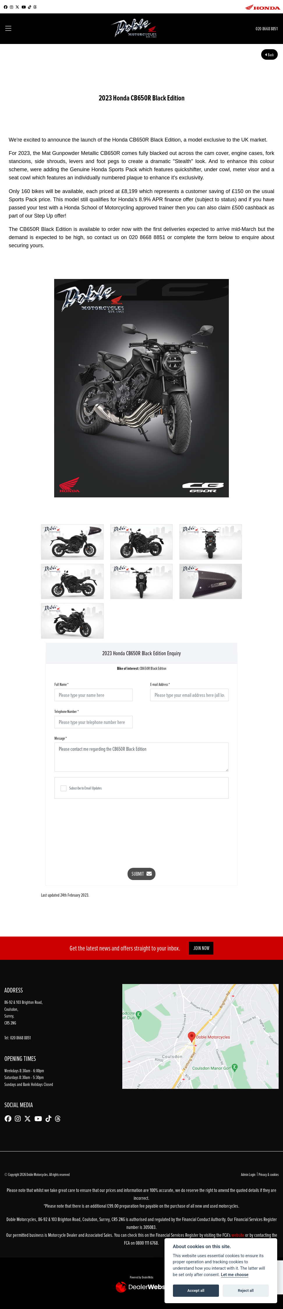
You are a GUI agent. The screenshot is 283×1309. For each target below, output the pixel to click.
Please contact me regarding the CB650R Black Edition (141, 757)
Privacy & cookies (269, 1174)
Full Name (61, 684)
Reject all (246, 1290)
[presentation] (141, 829)
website (238, 1235)
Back (269, 54)
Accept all (196, 1290)
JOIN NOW (201, 948)
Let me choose (235, 1274)
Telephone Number (66, 711)
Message (60, 738)
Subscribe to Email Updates (81, 788)
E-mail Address (160, 684)
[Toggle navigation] (8, 28)
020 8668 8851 (267, 28)
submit (142, 873)
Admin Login (248, 1174)
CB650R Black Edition (141, 668)
